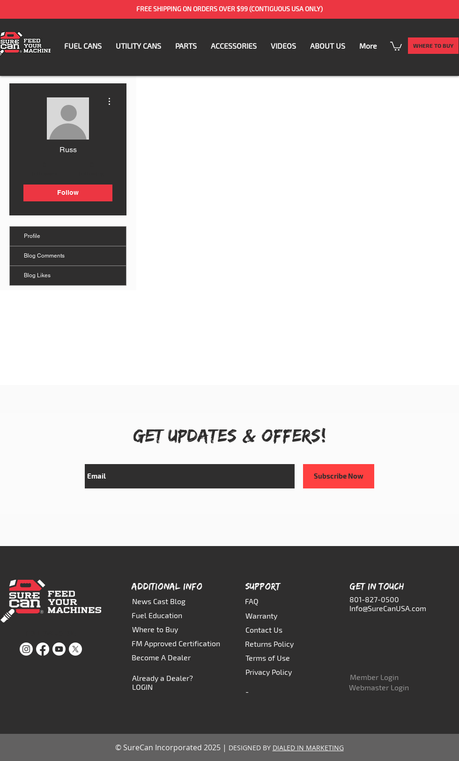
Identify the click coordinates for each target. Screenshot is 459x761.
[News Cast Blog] (161, 601)
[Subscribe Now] (338, 476)
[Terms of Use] (272, 657)
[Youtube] (59, 649)
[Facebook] (42, 649)
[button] (186, 45)
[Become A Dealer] (163, 657)
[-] (266, 691)
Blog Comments (44, 255)
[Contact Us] (266, 629)
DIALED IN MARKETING (308, 747)
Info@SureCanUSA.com (387, 608)
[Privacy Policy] (272, 671)
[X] (75, 649)
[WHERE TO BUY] (433, 45)
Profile (32, 236)
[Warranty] (266, 615)
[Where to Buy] (161, 629)
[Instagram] (26, 649)
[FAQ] (265, 601)
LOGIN (142, 686)
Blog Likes (37, 275)
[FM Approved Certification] (176, 643)
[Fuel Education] (161, 615)
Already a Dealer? (162, 677)
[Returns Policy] (272, 643)
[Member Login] (376, 677)
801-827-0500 (374, 599)
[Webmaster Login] (379, 687)
